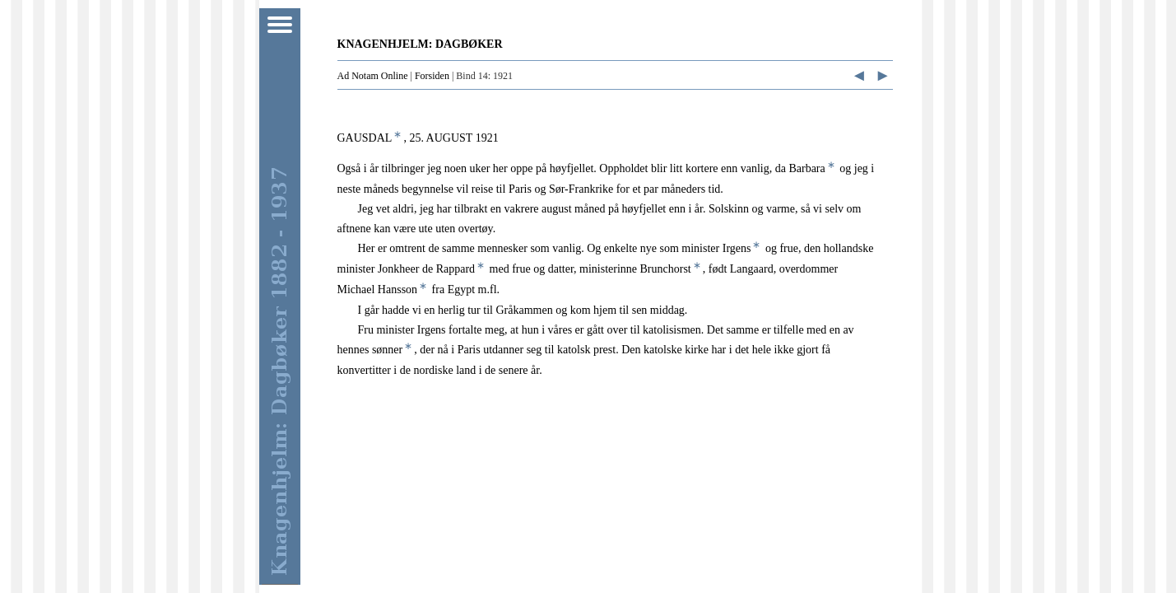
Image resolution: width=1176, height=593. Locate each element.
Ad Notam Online (372, 76)
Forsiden (432, 76)
